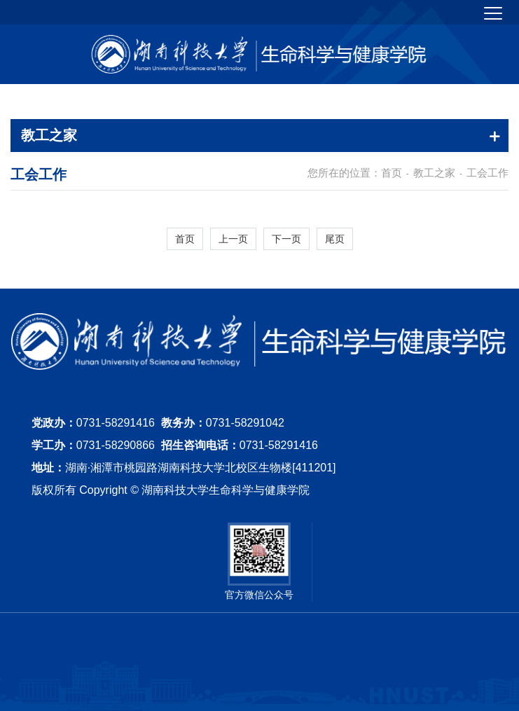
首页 (391, 173)
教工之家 (434, 173)
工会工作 (487, 173)
